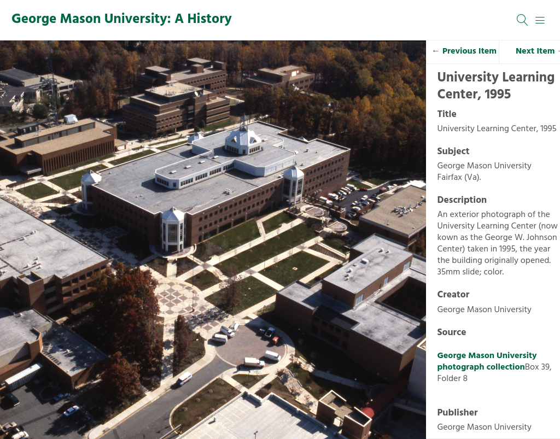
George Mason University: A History (121, 20)
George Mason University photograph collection (487, 361)
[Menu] (540, 20)
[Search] (523, 20)
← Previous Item (464, 51)
